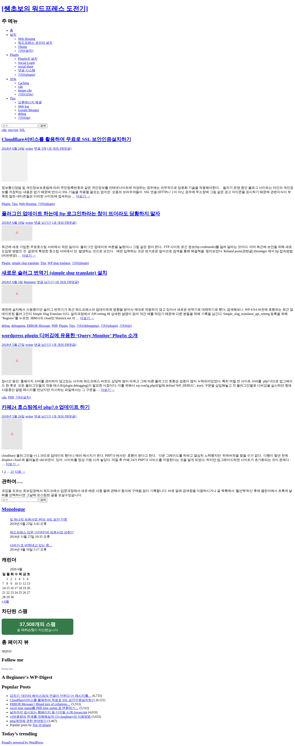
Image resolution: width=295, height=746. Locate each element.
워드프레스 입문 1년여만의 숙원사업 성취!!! (42, 532)
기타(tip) (24, 117)
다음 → (20, 471)
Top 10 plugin (41, 725)
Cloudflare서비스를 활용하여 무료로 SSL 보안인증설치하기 (66, 139)
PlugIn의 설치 (27, 58)
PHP (54, 325)
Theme (22, 47)
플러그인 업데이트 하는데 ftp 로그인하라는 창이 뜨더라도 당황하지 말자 (81, 213)
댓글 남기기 (42, 222)
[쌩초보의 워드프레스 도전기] (45, 8)
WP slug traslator (59, 263)
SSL (22, 130)
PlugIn (14, 55)
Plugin (6, 204)
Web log (23, 106)
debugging (18, 325)
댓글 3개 (40, 148)
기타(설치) (25, 50)
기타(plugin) (26, 74)
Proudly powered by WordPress (22, 742)
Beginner (30, 282)
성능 (13, 79)
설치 (13, 34)
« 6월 (5, 601)
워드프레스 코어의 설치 (35, 42)
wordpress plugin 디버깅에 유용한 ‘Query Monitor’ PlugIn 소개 (70, 335)
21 (12, 471)
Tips (13, 98)
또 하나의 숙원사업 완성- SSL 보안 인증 (38, 519)
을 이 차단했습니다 (37, 626)
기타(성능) (25, 94)
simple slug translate (25, 263)
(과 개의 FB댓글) (59, 148)
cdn (20, 86)
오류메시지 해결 (30, 102)
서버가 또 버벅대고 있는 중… (31, 545)
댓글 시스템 (26, 70)
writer (29, 148)
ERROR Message (38, 325)
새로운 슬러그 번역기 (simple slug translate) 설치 (54, 272)
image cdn (25, 90)
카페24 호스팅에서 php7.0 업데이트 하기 (46, 407)
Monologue (13, 509)
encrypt (13, 130)
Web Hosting (26, 39)
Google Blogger (28, 110)
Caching (23, 83)
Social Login (26, 63)
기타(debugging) (87, 325)
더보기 (83, 196)
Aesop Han (7, 669)
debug (22, 113)
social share (25, 66)
